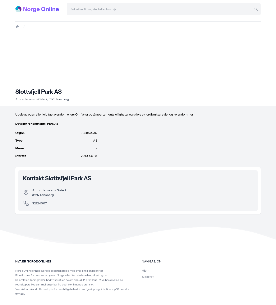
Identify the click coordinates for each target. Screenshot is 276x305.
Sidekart (148, 277)
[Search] (256, 9)
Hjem (145, 270)
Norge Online (41, 9)
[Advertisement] (138, 58)
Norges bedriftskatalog (55, 270)
